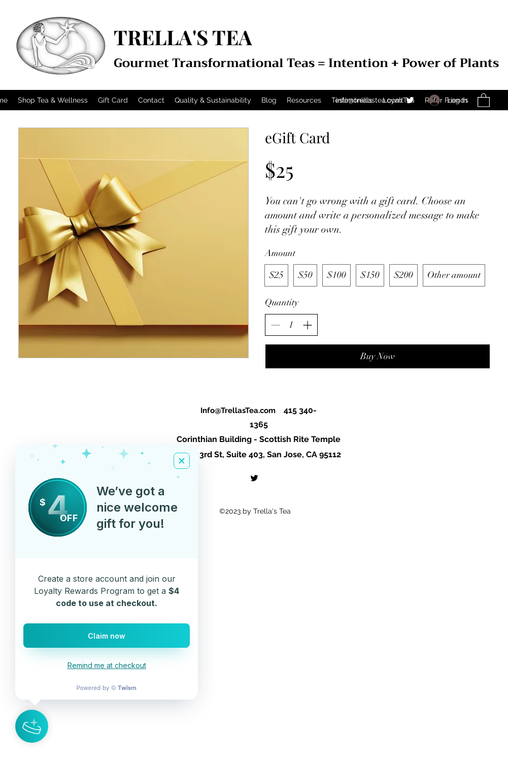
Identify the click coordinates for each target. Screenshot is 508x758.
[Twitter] (410, 100)
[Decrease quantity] (275, 324)
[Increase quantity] (307, 324)
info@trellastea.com (369, 100)
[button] (484, 99)
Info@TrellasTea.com (238, 410)
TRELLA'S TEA (183, 36)
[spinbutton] (291, 325)
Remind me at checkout (106, 665)
